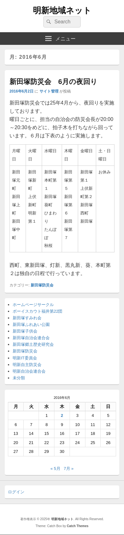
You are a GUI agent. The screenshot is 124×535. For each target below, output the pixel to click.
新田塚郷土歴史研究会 (33, 344)
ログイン (16, 492)
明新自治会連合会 (29, 371)
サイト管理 (49, 91)
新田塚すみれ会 (27, 318)
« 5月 (55, 468)
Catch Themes (77, 526)
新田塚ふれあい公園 (31, 324)
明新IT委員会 (25, 358)
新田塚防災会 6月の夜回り (53, 82)
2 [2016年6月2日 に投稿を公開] (62, 415)
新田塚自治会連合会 (31, 337)
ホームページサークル (33, 304)
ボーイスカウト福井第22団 (37, 311)
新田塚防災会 (42, 285)
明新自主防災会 (27, 364)
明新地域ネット (62, 10)
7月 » (68, 468)
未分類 (19, 378)
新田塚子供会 (25, 331)
